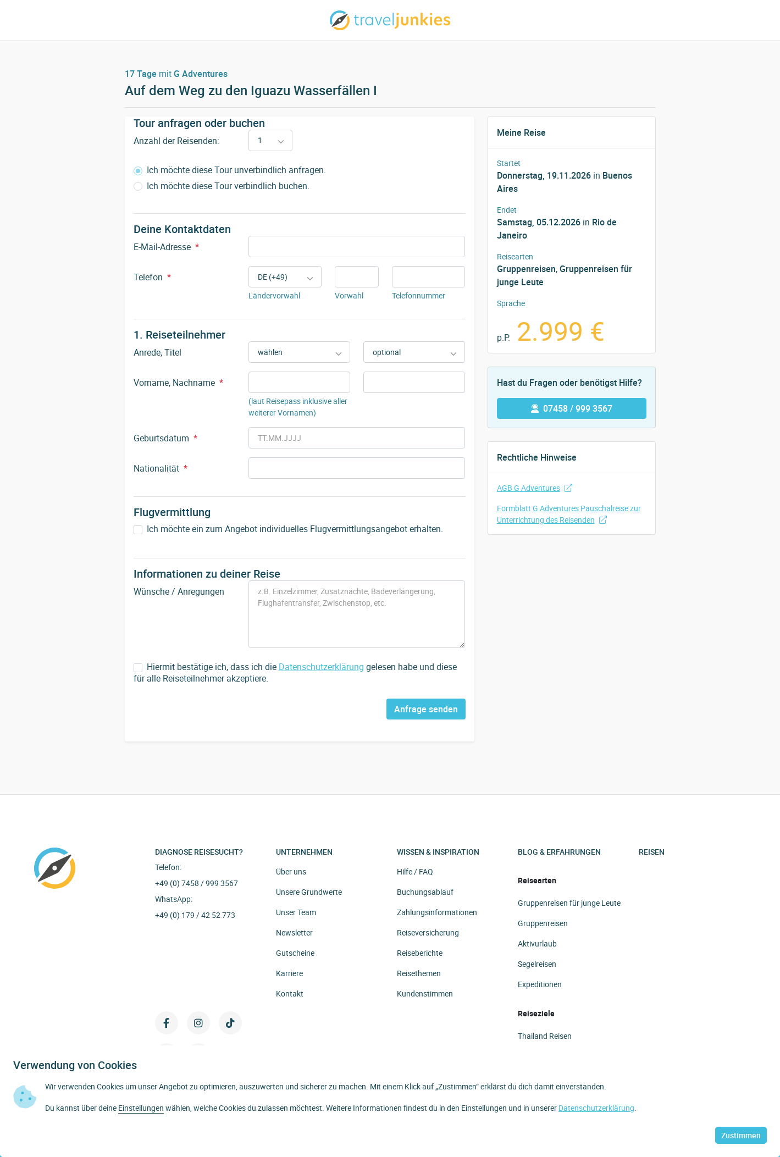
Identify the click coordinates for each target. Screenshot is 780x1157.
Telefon (152, 277)
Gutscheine (295, 953)
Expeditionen (540, 984)
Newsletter (294, 932)
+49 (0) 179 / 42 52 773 (195, 915)
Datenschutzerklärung (321, 667)
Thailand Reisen (545, 1036)
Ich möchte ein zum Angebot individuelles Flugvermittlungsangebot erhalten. (288, 529)
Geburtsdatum (165, 438)
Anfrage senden (426, 709)
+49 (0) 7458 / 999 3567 (196, 883)
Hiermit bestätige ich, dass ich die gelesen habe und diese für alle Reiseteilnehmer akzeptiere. (295, 672)
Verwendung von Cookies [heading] (75, 1065)
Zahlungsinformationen (437, 912)
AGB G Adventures (534, 488)
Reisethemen (419, 973)
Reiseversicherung (428, 932)
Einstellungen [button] (141, 1108)
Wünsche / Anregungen (179, 591)
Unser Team (296, 912)
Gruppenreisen (526, 269)
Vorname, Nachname (178, 383)
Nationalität (160, 468)
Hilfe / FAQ (415, 871)
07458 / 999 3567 (571, 408)
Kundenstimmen (425, 993)
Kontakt (289, 993)
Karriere (289, 973)
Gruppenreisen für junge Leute (569, 903)
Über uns (291, 871)
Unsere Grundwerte (309, 892)
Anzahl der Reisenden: (176, 141)
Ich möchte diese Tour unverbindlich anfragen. (230, 170)
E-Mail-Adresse (166, 247)
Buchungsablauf (425, 892)
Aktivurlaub (537, 943)
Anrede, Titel (157, 352)
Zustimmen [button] (741, 1135)
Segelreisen (537, 964)
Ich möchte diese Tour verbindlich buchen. (221, 186)
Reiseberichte (419, 953)
